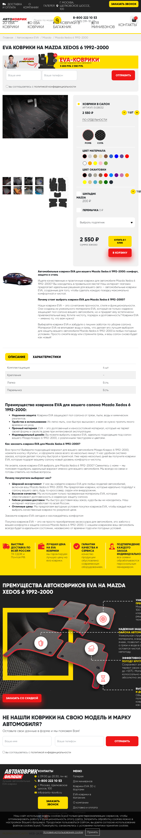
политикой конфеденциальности (55, 86)
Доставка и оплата (12, 6)
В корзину (120, 252)
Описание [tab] (16, 357)
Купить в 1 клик (120, 241)
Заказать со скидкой (22, 698)
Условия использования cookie (63, 832)
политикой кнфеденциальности (51, 752)
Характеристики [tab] (47, 357)
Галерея (49, 5)
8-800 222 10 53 (50, 781)
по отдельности (94, 119)
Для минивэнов (103, 25)
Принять (92, 832)
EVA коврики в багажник (82, 796)
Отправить (123, 75)
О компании (30, 6)
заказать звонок (53, 803)
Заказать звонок (123, 4)
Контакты (127, 25)
